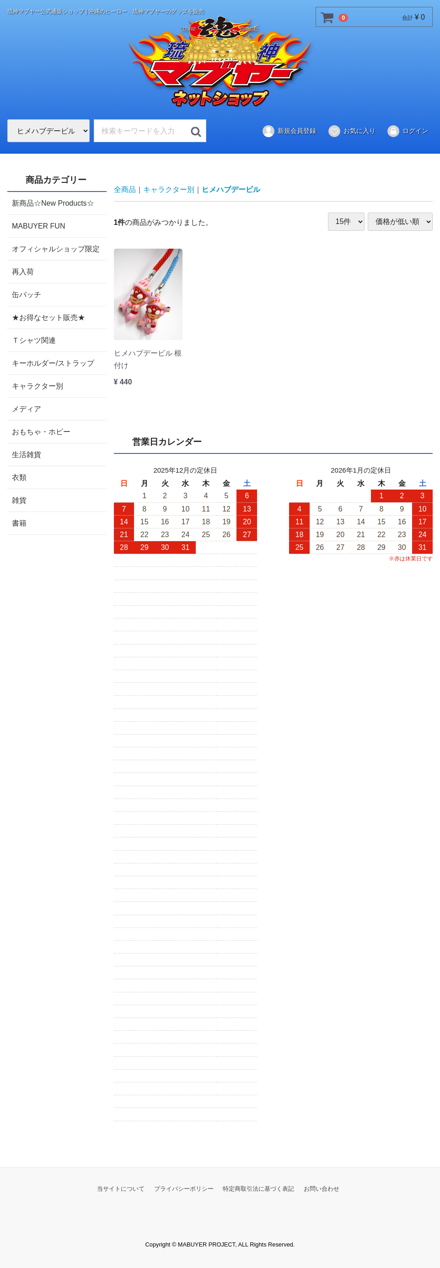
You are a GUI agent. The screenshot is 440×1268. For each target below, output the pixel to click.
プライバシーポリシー (184, 1188)
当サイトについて (121, 1188)
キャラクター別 (37, 385)
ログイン (407, 131)
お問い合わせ (321, 1188)
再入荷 (23, 271)
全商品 (125, 189)
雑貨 (19, 500)
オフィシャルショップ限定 (56, 248)
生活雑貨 (26, 454)
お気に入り (351, 131)
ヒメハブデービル (231, 189)
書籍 (19, 523)
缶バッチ (26, 294)
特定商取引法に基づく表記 (258, 1188)
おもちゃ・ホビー (41, 431)
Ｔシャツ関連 (34, 340)
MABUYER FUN (38, 225)
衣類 (19, 477)
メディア (26, 408)
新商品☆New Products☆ (53, 203)
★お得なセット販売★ (48, 317)
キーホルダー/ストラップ (53, 363)
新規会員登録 (289, 131)
